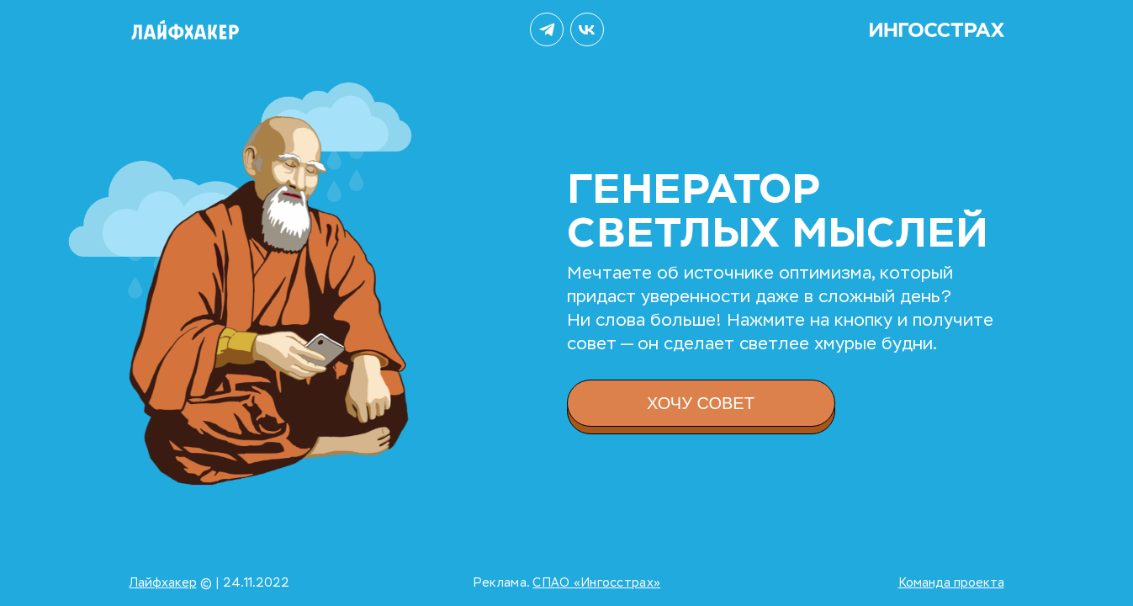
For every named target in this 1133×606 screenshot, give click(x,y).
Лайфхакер (163, 582)
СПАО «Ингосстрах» (596, 582)
